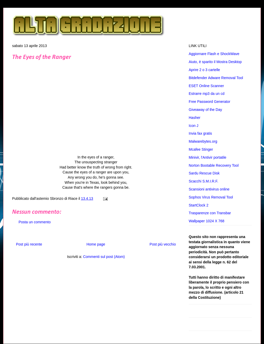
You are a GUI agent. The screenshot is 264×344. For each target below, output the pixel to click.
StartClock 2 (198, 205)
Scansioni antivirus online (209, 189)
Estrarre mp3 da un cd (207, 93)
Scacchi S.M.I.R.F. (203, 181)
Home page (95, 244)
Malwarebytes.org (203, 141)
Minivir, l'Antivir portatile (207, 157)
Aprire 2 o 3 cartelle (204, 70)
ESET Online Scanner (206, 86)
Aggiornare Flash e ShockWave (214, 54)
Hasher (194, 118)
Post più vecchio (163, 244)
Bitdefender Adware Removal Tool (216, 78)
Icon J (193, 126)
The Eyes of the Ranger (41, 57)
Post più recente (29, 244)
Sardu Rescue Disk (204, 173)
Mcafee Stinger (201, 149)
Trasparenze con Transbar (210, 213)
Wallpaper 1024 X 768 (206, 221)
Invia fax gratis (200, 133)
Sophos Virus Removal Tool (211, 197)
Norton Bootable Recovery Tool (214, 165)
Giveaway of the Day (205, 110)
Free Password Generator (209, 102)
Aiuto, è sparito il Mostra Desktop (215, 62)
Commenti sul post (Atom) (104, 257)
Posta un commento (35, 222)
